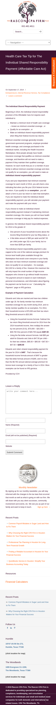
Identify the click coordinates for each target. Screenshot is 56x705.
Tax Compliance (44, 93)
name (12, 425)
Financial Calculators (17, 582)
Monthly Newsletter (28, 487)
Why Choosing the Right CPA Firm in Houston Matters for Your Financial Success (25, 534)
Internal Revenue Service (27, 93)
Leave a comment (15, 96)
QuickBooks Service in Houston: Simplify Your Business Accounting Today (25, 562)
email (21, 435)
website (9, 446)
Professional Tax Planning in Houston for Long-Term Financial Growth (26, 544)
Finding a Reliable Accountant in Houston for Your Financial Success (27, 553)
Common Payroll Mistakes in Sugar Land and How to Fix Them (27, 525)
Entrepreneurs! (11, 93)
